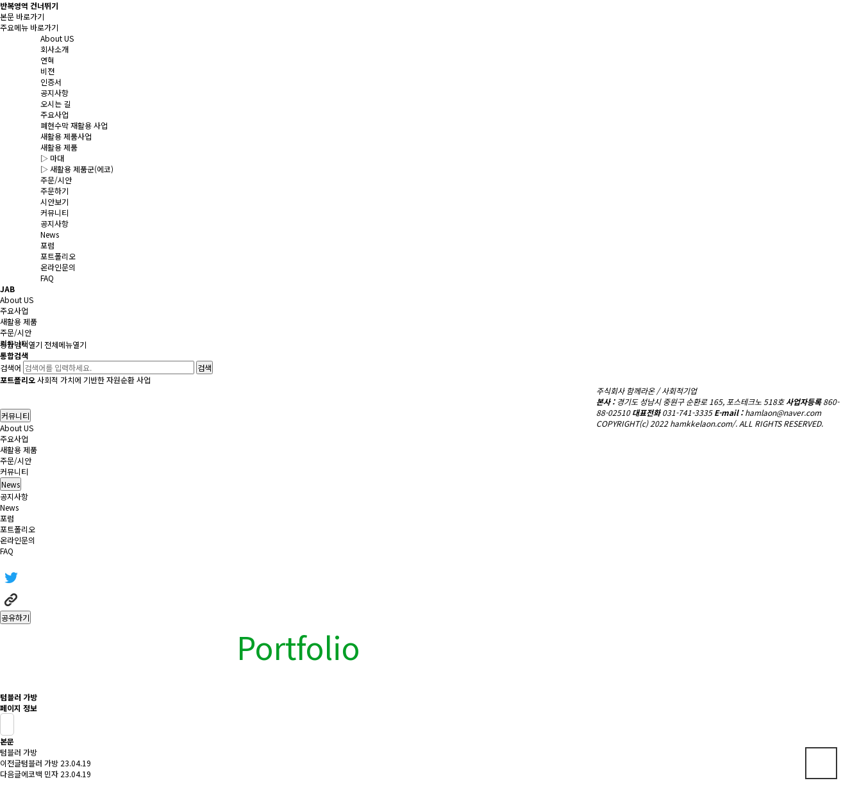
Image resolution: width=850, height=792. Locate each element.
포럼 (7, 518)
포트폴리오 (17, 529)
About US (16, 427)
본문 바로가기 (22, 16)
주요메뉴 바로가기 (29, 27)
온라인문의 (17, 539)
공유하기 (15, 617)
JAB (7, 288)
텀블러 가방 (39, 762)
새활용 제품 (18, 449)
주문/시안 (15, 460)
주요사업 (14, 438)
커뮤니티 (15, 415)
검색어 (10, 367)
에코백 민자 (39, 773)
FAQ (6, 550)
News (9, 507)
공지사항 (14, 496)
